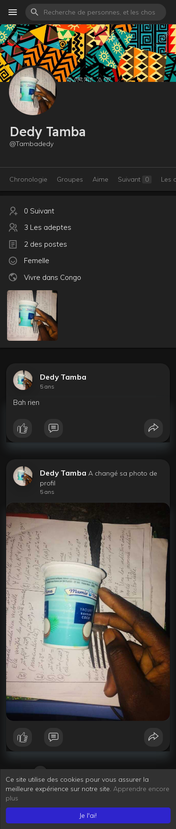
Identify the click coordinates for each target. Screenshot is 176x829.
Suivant (135, 179)
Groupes (70, 179)
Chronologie (28, 179)
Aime (100, 179)
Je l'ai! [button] (88, 815)
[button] (95, 12)
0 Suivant (39, 210)
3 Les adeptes (47, 227)
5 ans (47, 386)
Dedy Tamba (63, 376)
